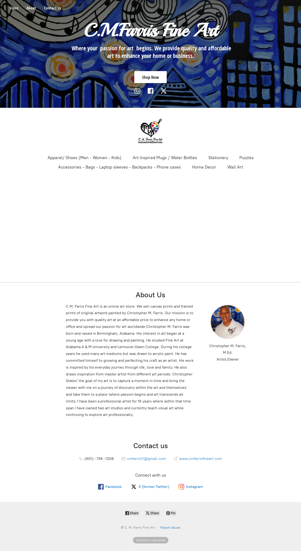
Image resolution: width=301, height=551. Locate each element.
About (31, 8)
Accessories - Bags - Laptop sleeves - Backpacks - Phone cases (119, 167)
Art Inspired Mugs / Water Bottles (165, 157)
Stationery (218, 157)
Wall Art (235, 167)
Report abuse (170, 528)
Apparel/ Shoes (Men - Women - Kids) (84, 157)
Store (13, 8)
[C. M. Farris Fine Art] (150, 130)
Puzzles (246, 157)
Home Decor (204, 167)
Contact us (52, 8)
